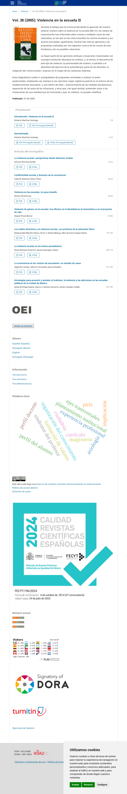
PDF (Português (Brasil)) (43, 125)
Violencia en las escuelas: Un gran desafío (35, 192)
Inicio (14, 11)
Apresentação (21, 133)
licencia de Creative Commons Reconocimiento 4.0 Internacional (68, 484)
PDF (20, 125)
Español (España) (21, 343)
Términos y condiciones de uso (29, 761)
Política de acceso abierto (25, 487)
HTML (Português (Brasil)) (61, 142)
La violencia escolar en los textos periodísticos (38, 246)
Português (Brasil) (21, 348)
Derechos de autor (21, 491)
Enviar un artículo (23, 326)
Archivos (24, 11)
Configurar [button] (102, 784)
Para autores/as (19, 379)
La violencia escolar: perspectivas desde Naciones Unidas (43, 158)
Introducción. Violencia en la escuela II (34, 116)
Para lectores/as (19, 374)
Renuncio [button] (88, 784)
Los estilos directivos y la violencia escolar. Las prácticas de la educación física (54, 229)
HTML (34, 167)
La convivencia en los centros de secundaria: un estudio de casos (47, 263)
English (16, 352)
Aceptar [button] (75, 784)
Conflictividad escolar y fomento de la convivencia (40, 175)
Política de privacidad (58, 761)
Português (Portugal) (22, 356)
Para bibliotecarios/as (22, 383)
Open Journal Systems (23, 728)
